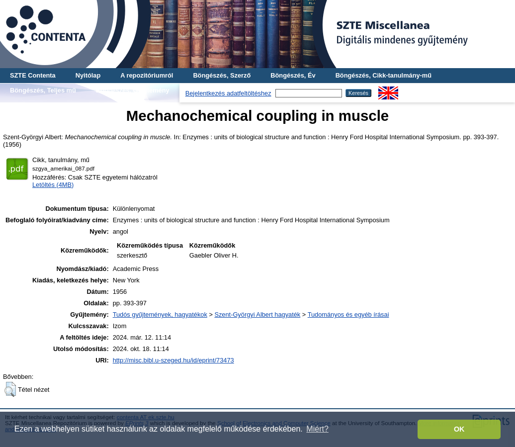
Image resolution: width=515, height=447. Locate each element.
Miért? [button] (317, 429)
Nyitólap (88, 75)
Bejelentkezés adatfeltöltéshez (228, 93)
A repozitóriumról (146, 75)
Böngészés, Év (292, 75)
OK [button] (459, 429)
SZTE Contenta (33, 75)
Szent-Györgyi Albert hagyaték (257, 314)
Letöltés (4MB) (53, 184)
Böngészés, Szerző (222, 75)
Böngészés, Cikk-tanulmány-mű (383, 75)
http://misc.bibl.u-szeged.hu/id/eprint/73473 (173, 360)
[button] (10, 389)
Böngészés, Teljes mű (43, 90)
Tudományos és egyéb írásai (348, 314)
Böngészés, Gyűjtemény (133, 90)
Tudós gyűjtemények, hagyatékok (160, 314)
